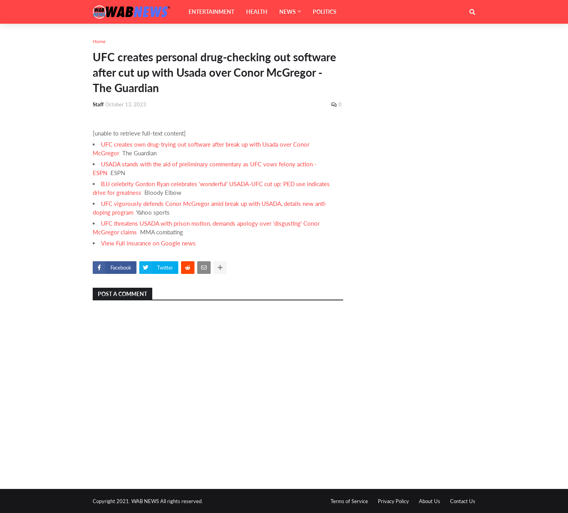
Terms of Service (349, 501)
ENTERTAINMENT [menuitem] (211, 11)
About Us (429, 501)
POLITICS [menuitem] (324, 11)
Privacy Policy (393, 501)
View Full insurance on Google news (148, 243)
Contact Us (462, 501)
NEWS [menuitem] (287, 11)
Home (99, 41)
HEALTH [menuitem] (256, 11)
